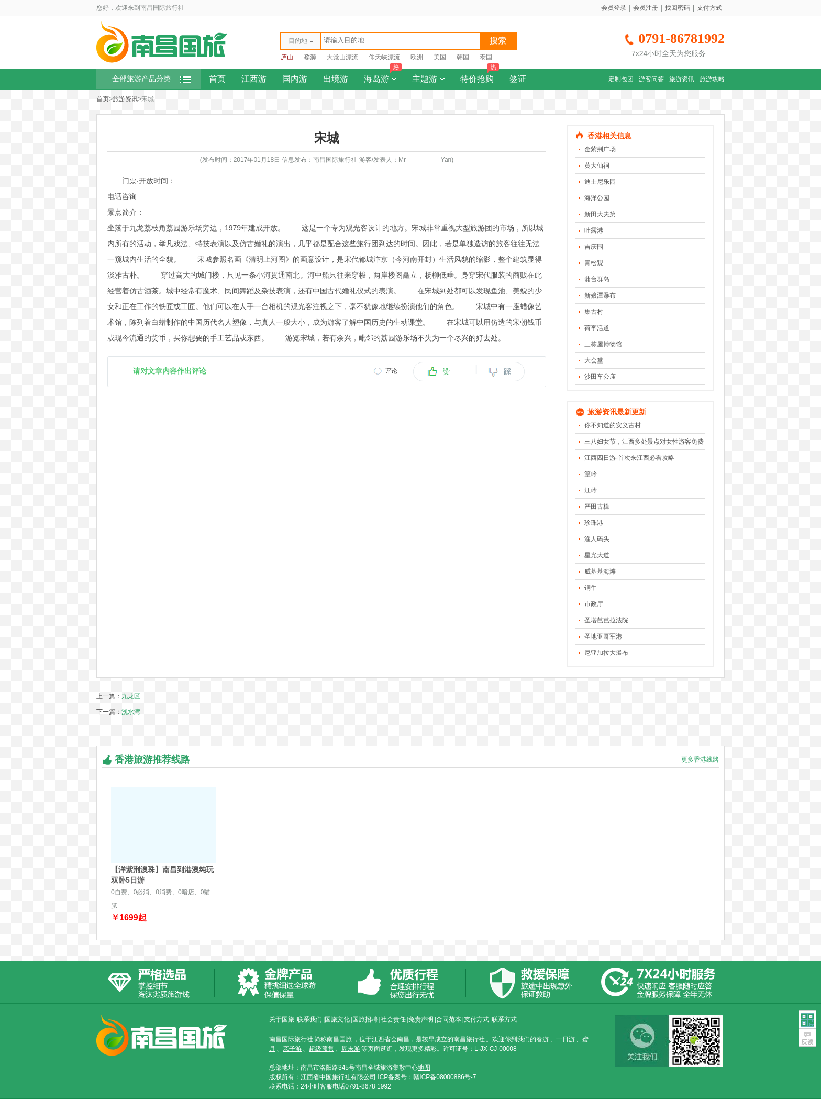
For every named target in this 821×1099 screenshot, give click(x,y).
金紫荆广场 (600, 149)
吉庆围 (593, 246)
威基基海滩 (600, 571)
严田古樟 (596, 506)
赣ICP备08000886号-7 (444, 1077)
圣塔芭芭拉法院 (606, 620)
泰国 (486, 57)
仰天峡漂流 (384, 57)
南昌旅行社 (469, 1039)
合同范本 (448, 1019)
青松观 (593, 263)
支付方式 (709, 8)
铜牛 (590, 587)
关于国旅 (281, 1019)
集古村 (593, 311)
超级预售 (321, 1048)
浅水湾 (130, 712)
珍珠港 (593, 522)
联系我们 (309, 1019)
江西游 (254, 78)
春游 (542, 1039)
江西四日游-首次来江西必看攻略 (629, 457)
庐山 (287, 57)
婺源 (310, 57)
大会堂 (593, 360)
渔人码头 (596, 539)
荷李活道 (596, 328)
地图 (424, 1067)
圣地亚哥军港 (603, 636)
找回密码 (677, 8)
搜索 (498, 40)
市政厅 (593, 604)
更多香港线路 (700, 759)
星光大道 (596, 555)
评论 (391, 371)
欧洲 (416, 57)
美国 (440, 57)
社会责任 (393, 1019)
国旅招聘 (365, 1019)
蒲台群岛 (596, 279)
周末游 (350, 1048)
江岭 (590, 490)
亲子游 (292, 1048)
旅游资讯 (681, 79)
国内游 (294, 78)
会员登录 (613, 8)
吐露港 (593, 230)
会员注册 (645, 8)
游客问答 (651, 79)
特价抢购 (479, 76)
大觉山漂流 (342, 57)
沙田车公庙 (600, 376)
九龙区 (130, 696)
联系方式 (504, 1019)
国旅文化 (337, 1019)
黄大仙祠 (596, 165)
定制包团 (621, 79)
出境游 (335, 78)
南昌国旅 (339, 1039)
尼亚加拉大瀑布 (606, 652)
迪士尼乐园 (600, 181)
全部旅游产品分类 (151, 79)
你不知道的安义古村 (612, 425)
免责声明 (421, 1019)
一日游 (565, 1039)
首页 (217, 78)
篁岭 (590, 474)
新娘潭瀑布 (600, 295)
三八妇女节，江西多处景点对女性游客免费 (644, 441)
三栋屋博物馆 (603, 344)
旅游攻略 (712, 79)
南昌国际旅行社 (291, 1039)
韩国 (463, 57)
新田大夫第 (600, 214)
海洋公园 (596, 198)
